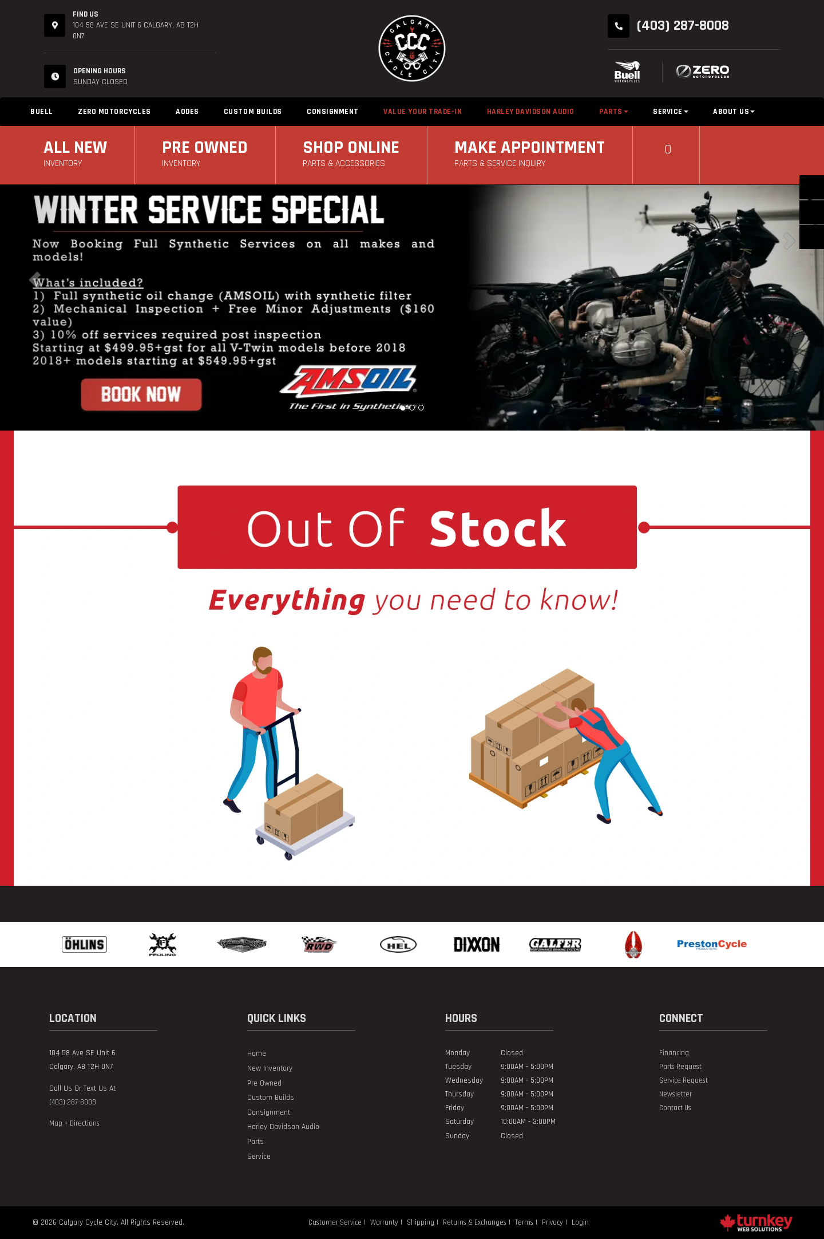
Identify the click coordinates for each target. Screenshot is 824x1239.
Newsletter (675, 1094)
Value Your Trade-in (422, 111)
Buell (41, 111)
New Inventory (269, 1069)
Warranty (384, 1222)
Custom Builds (253, 111)
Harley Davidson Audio (531, 111)
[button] (62, 307)
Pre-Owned (264, 1083)
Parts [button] (613, 111)
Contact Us (675, 1107)
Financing (674, 1053)
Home (256, 1054)
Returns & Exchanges (474, 1222)
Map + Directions (74, 1123)
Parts (255, 1142)
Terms (524, 1222)
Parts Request (680, 1066)
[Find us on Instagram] (664, 1121)
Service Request (683, 1080)
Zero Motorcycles (114, 111)
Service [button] (670, 111)
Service (259, 1157)
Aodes (187, 111)
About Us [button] (734, 111)
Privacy (552, 1222)
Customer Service (335, 1222)
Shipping (420, 1222)
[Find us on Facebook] (660, 1121)
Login (580, 1222)
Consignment (333, 111)
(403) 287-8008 (72, 1102)
